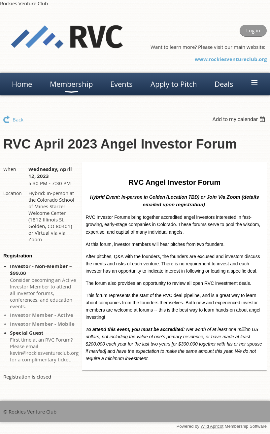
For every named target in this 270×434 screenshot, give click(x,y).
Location (12, 193)
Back (18, 119)
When (9, 169)
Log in (253, 30)
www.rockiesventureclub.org (231, 59)
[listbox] (239, 119)
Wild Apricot (212, 426)
